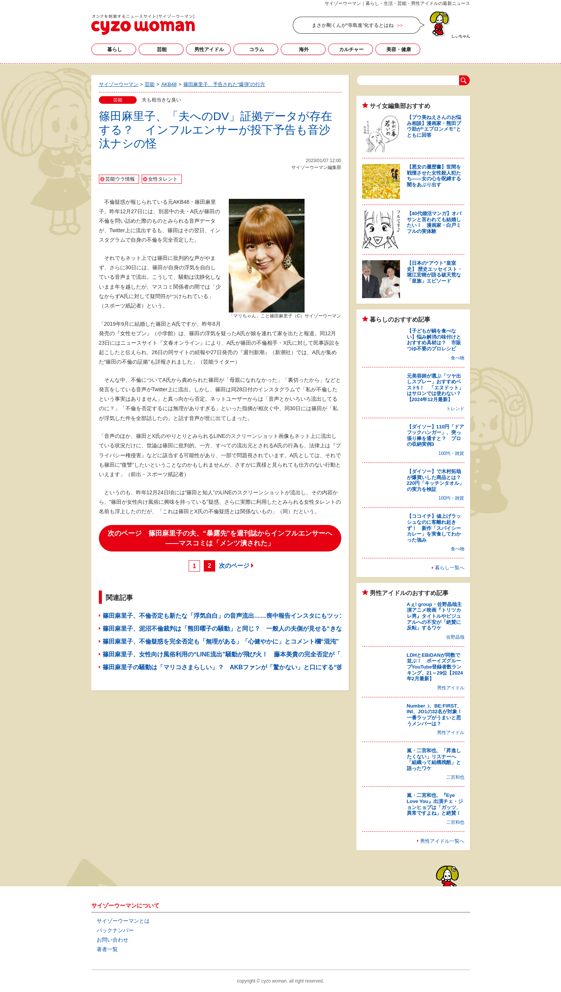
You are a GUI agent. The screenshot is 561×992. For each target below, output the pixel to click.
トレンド (455, 408)
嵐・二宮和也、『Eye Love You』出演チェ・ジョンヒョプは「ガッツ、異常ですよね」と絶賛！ (435, 804)
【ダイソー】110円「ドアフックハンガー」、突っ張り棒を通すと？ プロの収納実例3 (435, 435)
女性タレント (163, 179)
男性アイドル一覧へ (442, 841)
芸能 (162, 49)
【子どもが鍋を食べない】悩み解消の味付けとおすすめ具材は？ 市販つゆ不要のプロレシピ (434, 339)
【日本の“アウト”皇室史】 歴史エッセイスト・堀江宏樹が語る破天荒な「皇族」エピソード (435, 272)
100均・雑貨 (451, 453)
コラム (256, 49)
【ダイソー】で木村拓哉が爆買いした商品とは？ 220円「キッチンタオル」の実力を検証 (436, 480)
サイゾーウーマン (143, 24)
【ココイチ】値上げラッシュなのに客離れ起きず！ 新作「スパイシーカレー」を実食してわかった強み (434, 527)
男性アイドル (209, 49)
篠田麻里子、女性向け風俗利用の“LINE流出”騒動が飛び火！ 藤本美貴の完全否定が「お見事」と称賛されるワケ (258, 654)
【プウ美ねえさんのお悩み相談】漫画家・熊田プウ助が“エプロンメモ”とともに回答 (434, 126)
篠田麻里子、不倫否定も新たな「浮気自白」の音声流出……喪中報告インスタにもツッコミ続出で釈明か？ (248, 615)
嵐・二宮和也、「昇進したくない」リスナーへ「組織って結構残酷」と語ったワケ (434, 759)
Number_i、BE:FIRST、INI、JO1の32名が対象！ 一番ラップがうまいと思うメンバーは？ (437, 714)
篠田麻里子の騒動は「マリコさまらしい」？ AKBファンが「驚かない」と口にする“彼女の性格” (236, 667)
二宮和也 (455, 777)
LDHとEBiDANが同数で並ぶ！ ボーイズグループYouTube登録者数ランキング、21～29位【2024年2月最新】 (435, 666)
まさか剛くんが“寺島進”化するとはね (353, 25)
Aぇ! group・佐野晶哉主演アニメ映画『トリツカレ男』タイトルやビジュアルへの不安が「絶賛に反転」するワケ (434, 616)
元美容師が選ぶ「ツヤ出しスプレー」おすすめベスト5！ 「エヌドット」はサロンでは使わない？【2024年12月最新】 (435, 387)
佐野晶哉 (455, 637)
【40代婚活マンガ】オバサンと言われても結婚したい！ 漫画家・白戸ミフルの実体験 (434, 222)
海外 (304, 49)
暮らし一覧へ (449, 567)
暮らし (114, 49)
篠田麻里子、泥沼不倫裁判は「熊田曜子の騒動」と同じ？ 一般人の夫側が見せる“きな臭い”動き (236, 628)
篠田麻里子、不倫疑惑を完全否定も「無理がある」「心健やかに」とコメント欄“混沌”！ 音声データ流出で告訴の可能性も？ (275, 641)
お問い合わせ (112, 940)
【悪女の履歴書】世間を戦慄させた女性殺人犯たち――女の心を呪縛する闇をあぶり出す (434, 175)
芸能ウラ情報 (120, 179)
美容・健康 (398, 49)
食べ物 (457, 358)
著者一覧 (107, 949)
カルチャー (351, 49)
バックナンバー (115, 930)
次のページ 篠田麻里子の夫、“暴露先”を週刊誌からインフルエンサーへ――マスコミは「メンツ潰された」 (220, 538)
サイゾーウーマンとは (123, 921)
